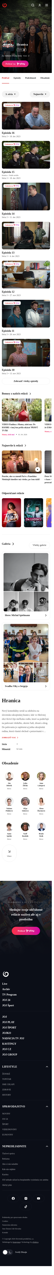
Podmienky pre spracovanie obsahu (14, 1217)
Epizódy (17, 78)
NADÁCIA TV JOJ (13, 1038)
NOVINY (6, 1114)
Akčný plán (7, 1185)
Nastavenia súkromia (9, 1225)
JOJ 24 (6, 1000)
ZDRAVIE (6, 1090)
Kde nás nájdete (8, 1169)
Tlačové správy (8, 1153)
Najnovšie (39, 94)
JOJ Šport (8, 1005)
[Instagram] (26, 1198)
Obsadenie (45, 78)
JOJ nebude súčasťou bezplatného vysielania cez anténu (25, 1180)
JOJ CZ (6, 1049)
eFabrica (35, 1242)
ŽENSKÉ (6, 1074)
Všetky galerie (39, 545)
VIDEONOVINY (9, 1129)
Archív (6, 989)
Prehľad (5, 78)
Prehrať (26, 931)
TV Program (9, 994)
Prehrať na (15, 64)
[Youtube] (38, 1198)
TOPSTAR (6, 1079)
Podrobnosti (30, 78)
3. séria (11, 94)
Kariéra (5, 1174)
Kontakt (5, 1233)
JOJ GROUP (9, 1054)
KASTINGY (9, 1043)
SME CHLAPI (8, 1084)
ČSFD (21, 50)
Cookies (5, 1221)
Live (4, 983)
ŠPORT (5, 1124)
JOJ (4, 1016)
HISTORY (6, 1095)
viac (27, 56)
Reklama (6, 1159)
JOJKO (6, 1033)
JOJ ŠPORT (9, 1027)
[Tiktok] (26, 1206)
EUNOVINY (7, 1135)
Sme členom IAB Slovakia (11, 1229)
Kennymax (16, 1242)
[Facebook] (13, 1198)
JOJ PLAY (8, 1022)
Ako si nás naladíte (10, 1164)
